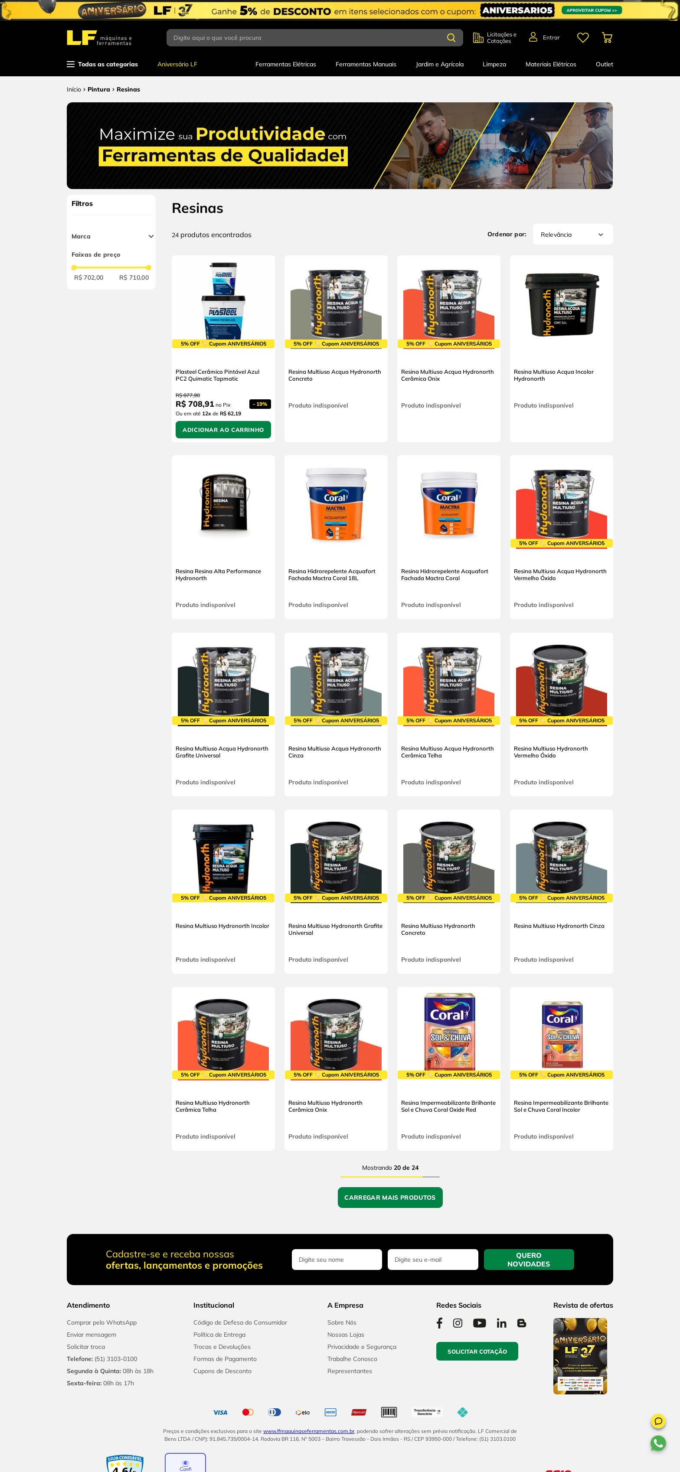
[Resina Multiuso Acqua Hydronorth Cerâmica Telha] (448, 714)
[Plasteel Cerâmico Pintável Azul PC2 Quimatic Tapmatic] (223, 348)
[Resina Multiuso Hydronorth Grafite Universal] (336, 891)
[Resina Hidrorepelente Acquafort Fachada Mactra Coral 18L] (336, 537)
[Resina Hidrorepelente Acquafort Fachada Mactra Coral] (448, 537)
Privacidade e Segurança (361, 1347)
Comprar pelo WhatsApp (102, 1322)
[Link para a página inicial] (74, 89)
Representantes (349, 1371)
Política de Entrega (219, 1334)
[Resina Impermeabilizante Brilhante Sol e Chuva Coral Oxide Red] (448, 1069)
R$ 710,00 (134, 277)
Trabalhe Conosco (352, 1359)
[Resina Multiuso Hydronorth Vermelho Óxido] (561, 714)
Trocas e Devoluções (222, 1347)
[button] (658, 1422)
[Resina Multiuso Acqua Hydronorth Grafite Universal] (223, 714)
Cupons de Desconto (222, 1371)
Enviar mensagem (91, 1334)
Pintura (99, 89)
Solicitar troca (86, 1347)
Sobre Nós (341, 1322)
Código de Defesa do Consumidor (240, 1322)
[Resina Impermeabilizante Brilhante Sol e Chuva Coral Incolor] (561, 1069)
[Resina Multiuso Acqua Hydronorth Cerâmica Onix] (448, 348)
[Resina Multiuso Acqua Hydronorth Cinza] (336, 714)
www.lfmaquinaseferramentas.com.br (308, 1431)
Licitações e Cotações (502, 37)
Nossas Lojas (345, 1334)
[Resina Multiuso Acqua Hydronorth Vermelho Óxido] (561, 537)
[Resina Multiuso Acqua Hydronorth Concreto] (336, 348)
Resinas (128, 89)
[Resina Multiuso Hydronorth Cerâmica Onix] (336, 1069)
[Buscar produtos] (451, 37)
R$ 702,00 (89, 277)
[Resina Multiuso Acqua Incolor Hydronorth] (561, 348)
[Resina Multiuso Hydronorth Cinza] (561, 891)
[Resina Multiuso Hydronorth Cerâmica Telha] (223, 1069)
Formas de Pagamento (225, 1359)
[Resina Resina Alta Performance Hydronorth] (223, 537)
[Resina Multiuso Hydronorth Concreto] (448, 891)
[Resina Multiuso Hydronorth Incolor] (223, 891)
